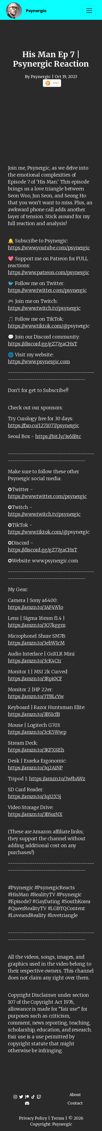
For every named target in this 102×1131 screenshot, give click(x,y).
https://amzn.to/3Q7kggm (37, 625)
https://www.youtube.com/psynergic (49, 248)
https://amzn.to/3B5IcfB (34, 714)
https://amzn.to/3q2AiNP (35, 768)
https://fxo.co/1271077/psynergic (43, 425)
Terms (57, 1118)
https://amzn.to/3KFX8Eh (36, 750)
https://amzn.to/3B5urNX (35, 814)
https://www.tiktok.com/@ (38, 326)
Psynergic (36, 11)
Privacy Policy (33, 1118)
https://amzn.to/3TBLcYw (36, 696)
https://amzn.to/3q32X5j (34, 796)
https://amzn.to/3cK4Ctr (34, 661)
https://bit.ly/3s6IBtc (58, 436)
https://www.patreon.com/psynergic (48, 272)
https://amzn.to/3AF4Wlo (35, 607)
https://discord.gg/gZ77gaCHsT (42, 344)
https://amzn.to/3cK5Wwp (37, 732)
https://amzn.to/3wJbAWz (57, 779)
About (75, 1094)
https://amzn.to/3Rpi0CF (35, 679)
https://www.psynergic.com (39, 362)
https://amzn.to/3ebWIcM (36, 643)
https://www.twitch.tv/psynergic (44, 308)
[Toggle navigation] (89, 11)
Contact (75, 1103)
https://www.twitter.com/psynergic (47, 290)
